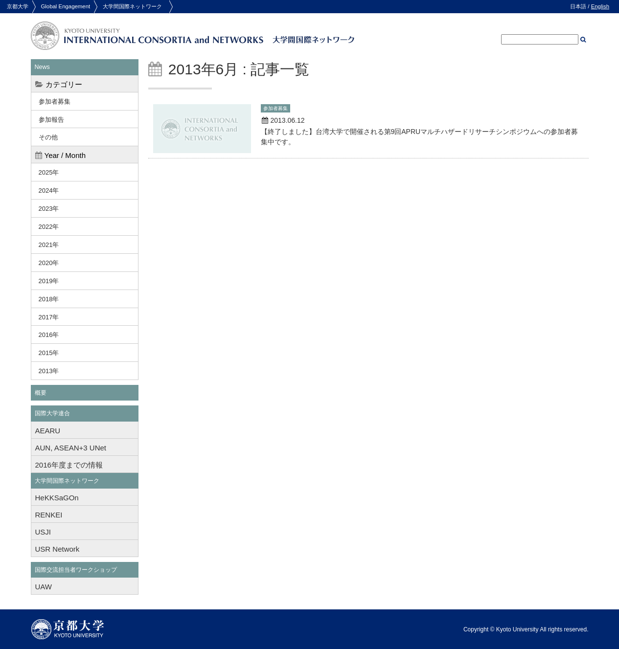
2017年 (49, 317)
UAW (43, 586)
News (42, 67)
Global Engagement (65, 6)
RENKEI (49, 515)
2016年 (49, 334)
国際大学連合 (52, 413)
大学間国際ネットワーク (132, 6)
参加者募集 (54, 101)
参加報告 (51, 119)
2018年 (49, 299)
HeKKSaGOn (57, 497)
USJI (43, 532)
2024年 (49, 190)
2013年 (49, 371)
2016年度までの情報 (69, 465)
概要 (40, 392)
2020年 (49, 263)
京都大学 (17, 6)
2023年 (49, 208)
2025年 (49, 172)
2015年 (49, 353)
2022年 (49, 226)
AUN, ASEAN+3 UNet (70, 448)
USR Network (57, 549)
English (600, 6)
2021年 (49, 244)
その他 (48, 137)
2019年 (49, 281)
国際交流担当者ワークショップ (76, 569)
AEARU (48, 430)
